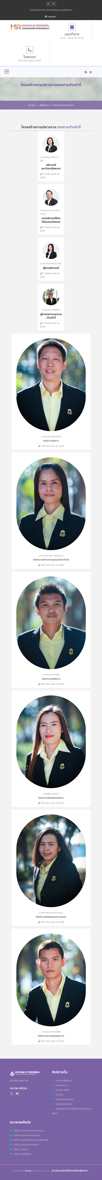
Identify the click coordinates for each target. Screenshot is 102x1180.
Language (50, 16)
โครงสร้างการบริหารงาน (63, 105)
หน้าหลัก (31, 105)
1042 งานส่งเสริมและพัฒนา (26, 1144)
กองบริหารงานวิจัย (64, 1104)
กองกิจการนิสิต (62, 1090)
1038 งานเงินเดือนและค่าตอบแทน (29, 1130)
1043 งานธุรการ (21, 1149)
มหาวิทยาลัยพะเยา (64, 1080)
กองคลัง (59, 1094)
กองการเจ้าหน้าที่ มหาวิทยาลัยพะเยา (70, 1170)
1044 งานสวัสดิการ (22, 1154)
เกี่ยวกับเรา (44, 105)
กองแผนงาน (61, 1085)
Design (28, 1170)
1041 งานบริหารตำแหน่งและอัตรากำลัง (31, 1140)
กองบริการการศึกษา (65, 1099)
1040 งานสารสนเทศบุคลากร (26, 1135)
